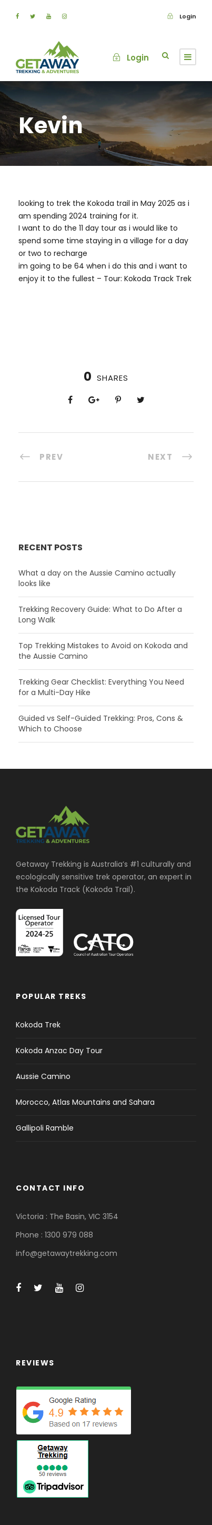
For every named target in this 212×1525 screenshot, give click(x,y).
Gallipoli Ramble (45, 1128)
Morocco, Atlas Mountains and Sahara (85, 1102)
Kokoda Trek (38, 1024)
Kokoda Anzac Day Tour (59, 1050)
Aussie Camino (43, 1076)
